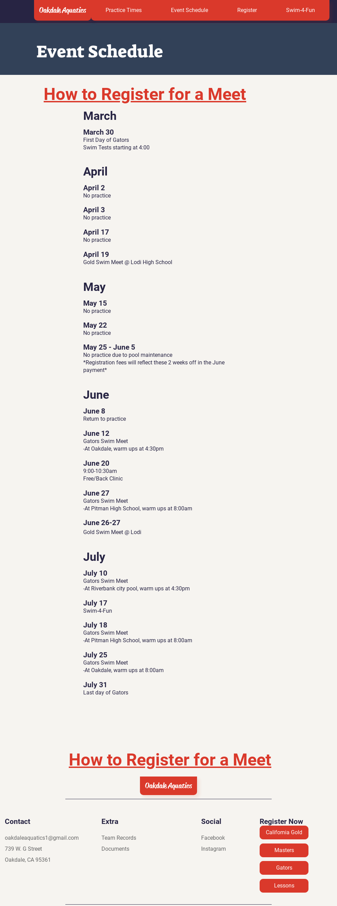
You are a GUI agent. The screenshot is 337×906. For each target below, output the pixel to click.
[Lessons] (284, 886)
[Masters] (284, 850)
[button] (246, 10)
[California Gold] (284, 832)
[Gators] (284, 868)
